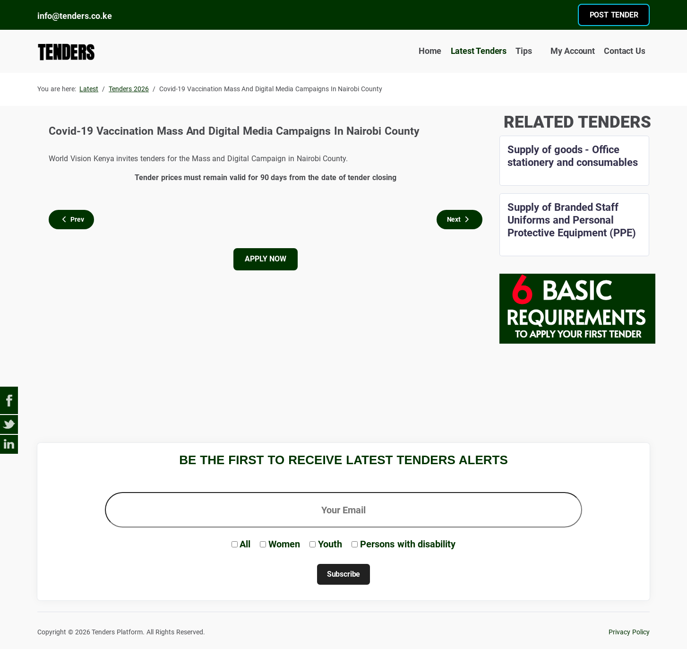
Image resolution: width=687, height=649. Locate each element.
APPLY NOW (265, 258)
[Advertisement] (343, 395)
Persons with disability (408, 544)
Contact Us (624, 51)
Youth (330, 544)
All (245, 544)
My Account (568, 51)
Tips (523, 51)
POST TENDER (614, 14)
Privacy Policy (629, 632)
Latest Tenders (479, 51)
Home (430, 51)
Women (284, 544)
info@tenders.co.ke (74, 16)
